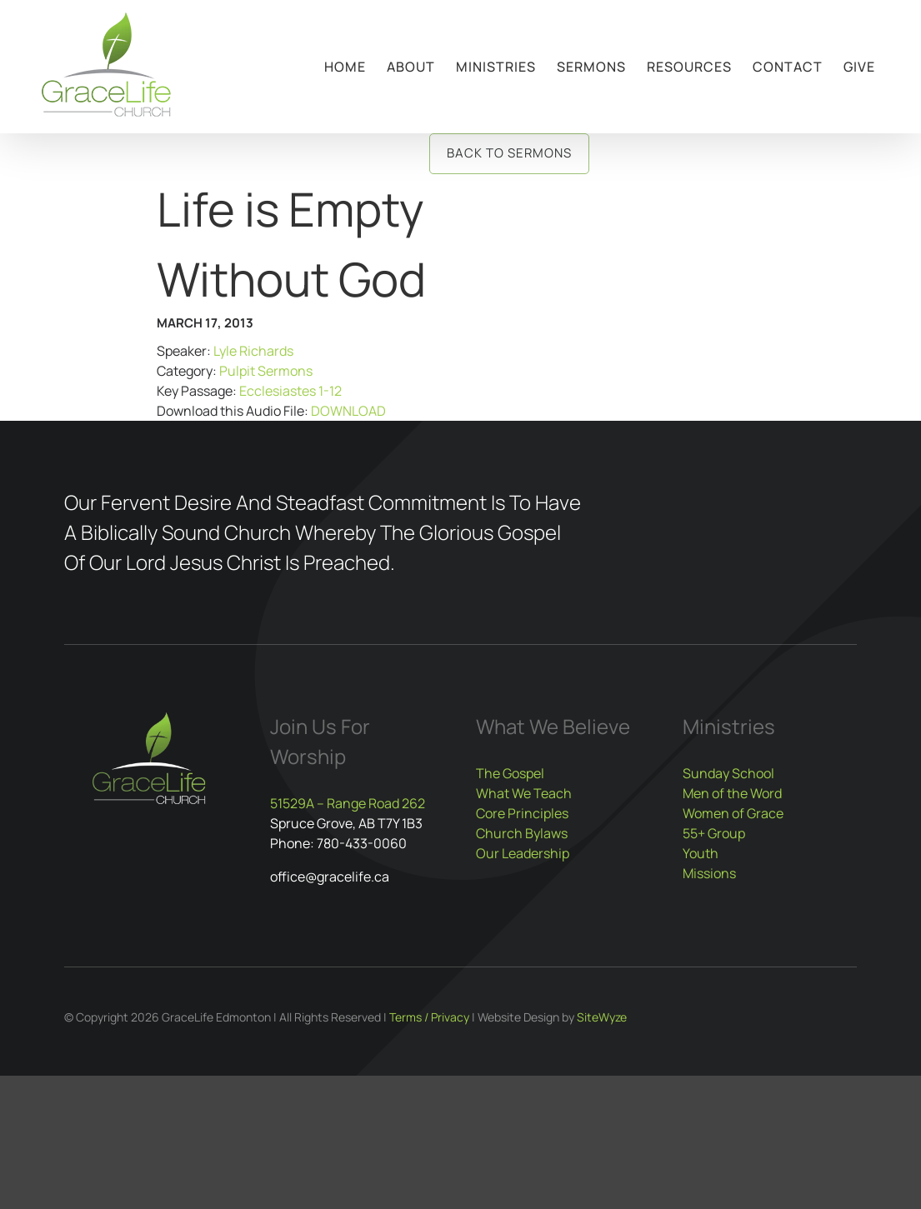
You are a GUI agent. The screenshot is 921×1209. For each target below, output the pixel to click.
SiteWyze (602, 1017)
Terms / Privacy (429, 1017)
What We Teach (524, 793)
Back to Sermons (509, 153)
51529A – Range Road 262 (347, 803)
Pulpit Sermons (266, 371)
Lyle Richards (253, 351)
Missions (709, 873)
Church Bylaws (522, 833)
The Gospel (510, 773)
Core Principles (522, 813)
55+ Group (714, 833)
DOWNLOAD (348, 411)
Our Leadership (522, 853)
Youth (700, 853)
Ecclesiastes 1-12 (290, 391)
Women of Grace (733, 813)
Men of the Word (732, 793)
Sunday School (728, 773)
